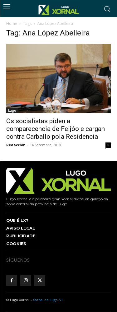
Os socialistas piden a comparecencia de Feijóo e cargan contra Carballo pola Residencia (55, 128)
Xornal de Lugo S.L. (48, 299)
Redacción (16, 144)
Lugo (12, 110)
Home (11, 23)
